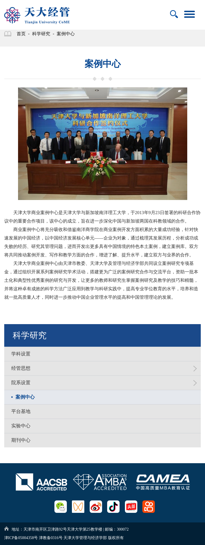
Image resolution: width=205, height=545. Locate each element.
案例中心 (66, 33)
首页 (21, 33)
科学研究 (41, 33)
